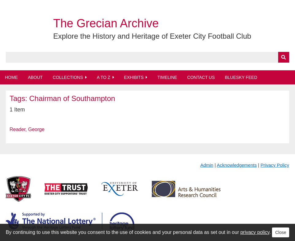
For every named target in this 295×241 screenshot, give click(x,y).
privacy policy (255, 232)
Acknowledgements (237, 165)
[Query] (147, 57)
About (35, 77)
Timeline (167, 77)
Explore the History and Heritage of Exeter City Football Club (152, 36)
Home (11, 77)
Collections (68, 77)
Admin (206, 165)
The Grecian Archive (106, 23)
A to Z (103, 77)
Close (280, 232)
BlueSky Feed (241, 77)
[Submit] (283, 57)
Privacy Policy (274, 165)
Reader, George (27, 129)
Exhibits (134, 77)
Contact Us (201, 77)
